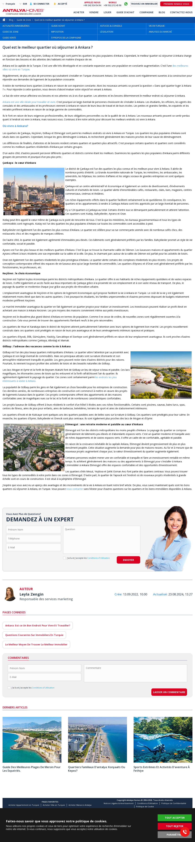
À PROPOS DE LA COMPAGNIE (66, 37)
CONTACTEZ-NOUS (181, 12)
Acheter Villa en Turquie (54, 805)
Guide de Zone (24, 19)
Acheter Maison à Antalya (80, 805)
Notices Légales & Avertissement (119, 803)
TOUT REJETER (174, 826)
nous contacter (74, 488)
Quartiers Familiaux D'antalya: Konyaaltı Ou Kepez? (96, 769)
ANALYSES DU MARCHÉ (160, 31)
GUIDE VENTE (9, 37)
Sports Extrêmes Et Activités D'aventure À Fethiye (162, 769)
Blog (11, 19)
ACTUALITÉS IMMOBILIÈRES (16, 25)
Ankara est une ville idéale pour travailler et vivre (29, 102)
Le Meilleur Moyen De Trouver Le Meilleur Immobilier (36, 644)
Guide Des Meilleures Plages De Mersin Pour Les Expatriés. (32, 769)
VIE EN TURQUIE (157, 25)
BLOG (162, 12)
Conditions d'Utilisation (147, 803)
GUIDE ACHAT (58, 25)
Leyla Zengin (32, 594)
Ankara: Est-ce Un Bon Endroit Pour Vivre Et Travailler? (37, 625)
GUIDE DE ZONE (10, 31)
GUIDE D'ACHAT (125, 12)
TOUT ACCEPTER (175, 817)
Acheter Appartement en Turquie (23, 805)
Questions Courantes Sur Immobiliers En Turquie (34, 635)
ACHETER (78, 12)
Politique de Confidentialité (173, 803)
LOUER (107, 12)
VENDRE (94, 12)
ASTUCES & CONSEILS (111, 25)
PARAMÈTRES (175, 834)
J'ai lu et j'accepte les (86, 558)
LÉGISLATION (106, 31)
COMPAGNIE (147, 12)
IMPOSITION (57, 31)
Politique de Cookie (145, 806)
